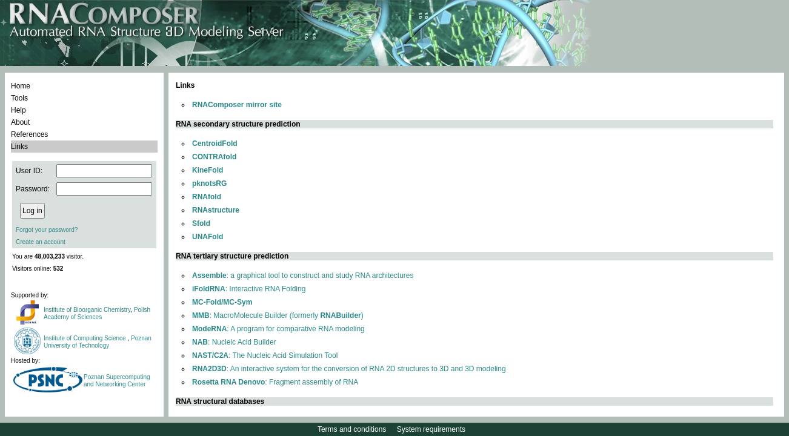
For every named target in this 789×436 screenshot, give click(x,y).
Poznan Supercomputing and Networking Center (117, 381)
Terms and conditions (352, 429)
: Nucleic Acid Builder (234, 342)
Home (20, 86)
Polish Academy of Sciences (97, 313)
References (29, 134)
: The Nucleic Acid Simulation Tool (265, 355)
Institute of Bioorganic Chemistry (87, 309)
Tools (19, 98)
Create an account (40, 242)
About (20, 122)
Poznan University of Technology (97, 342)
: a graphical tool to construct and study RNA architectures (303, 275)
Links (19, 146)
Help (18, 110)
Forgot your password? (47, 229)
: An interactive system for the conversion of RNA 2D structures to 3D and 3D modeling (349, 369)
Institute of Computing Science (85, 338)
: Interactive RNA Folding (248, 289)
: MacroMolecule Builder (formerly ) (278, 315)
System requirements (431, 429)
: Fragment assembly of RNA (275, 382)
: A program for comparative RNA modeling (278, 329)
